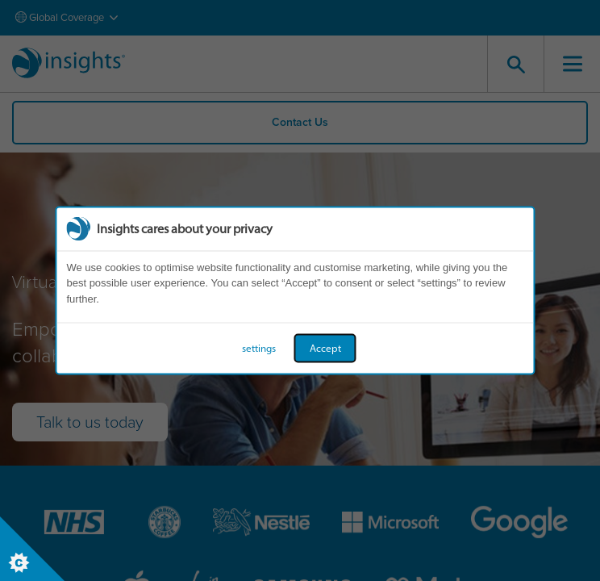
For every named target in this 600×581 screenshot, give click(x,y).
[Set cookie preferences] (32, 548)
